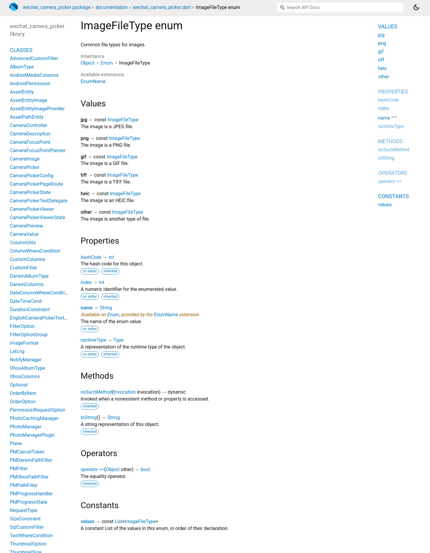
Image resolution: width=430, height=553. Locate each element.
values (87, 521)
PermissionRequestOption (37, 410)
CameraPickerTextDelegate (38, 201)
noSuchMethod (96, 392)
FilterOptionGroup (28, 334)
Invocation (124, 392)
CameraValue (24, 234)
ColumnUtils (23, 242)
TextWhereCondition (31, 535)
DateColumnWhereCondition (40, 293)
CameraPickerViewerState (37, 217)
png (382, 43)
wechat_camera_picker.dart (162, 7)
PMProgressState (28, 502)
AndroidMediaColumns (34, 75)
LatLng (17, 351)
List (118, 521)
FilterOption (22, 326)
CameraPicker (25, 167)
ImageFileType (123, 120)
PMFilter (19, 468)
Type (118, 340)
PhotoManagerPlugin (32, 435)
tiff (381, 60)
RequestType (23, 510)
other (383, 77)
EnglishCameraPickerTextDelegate (46, 318)
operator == (92, 469)
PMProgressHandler (31, 494)
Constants (393, 196)
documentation (112, 7)
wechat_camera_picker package (56, 7)
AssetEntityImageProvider (37, 108)
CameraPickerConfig (31, 175)
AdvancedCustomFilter (34, 58)
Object (87, 63)
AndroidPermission (30, 83)
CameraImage (25, 159)
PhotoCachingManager (34, 418)
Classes (21, 50)
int (111, 257)
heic (382, 68)
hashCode (91, 257)
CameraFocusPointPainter (37, 150)
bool (145, 469)
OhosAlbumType (27, 368)
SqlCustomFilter (27, 527)
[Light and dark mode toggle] (416, 7)
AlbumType (22, 67)
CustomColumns (27, 259)
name (87, 308)
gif (380, 51)
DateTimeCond (26, 301)
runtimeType (93, 340)
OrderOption (23, 401)
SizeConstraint (25, 519)
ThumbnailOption (28, 544)
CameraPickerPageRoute (36, 184)
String (106, 308)
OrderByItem (23, 393)
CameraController (28, 125)
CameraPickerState (30, 192)
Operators (392, 173)
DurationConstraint (30, 309)
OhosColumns (25, 376)
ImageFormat (24, 343)
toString (89, 417)
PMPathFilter (24, 485)
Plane (16, 443)
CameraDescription (30, 134)
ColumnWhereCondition (35, 251)
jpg (381, 35)
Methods (390, 141)
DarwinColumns (27, 284)
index (86, 282)
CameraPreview (26, 226)
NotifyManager (26, 360)
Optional (19, 385)
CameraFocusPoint (30, 142)
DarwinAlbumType (29, 276)
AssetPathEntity (27, 117)
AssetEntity (22, 92)
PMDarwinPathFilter (31, 460)
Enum (107, 63)
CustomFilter (23, 268)
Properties (393, 91)
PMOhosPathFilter (29, 477)
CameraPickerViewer (32, 209)
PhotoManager (25, 427)
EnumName (93, 81)
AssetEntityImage (28, 100)
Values (387, 26)
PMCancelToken (27, 452)
